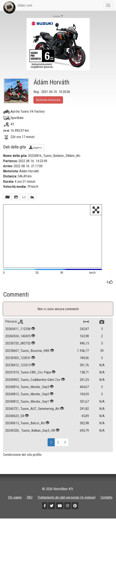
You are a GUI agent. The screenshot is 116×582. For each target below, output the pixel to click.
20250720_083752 (18, 352)
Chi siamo (15, 506)
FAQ (29, 506)
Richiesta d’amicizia (48, 100)
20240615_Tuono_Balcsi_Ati (25, 432)
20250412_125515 (18, 374)
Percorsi (14, 330)
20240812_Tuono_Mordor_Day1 (27, 410)
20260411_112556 (18, 338)
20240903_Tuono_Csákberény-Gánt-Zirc (32, 388)
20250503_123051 (18, 367)
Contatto (106, 506)
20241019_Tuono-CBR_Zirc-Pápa (28, 381)
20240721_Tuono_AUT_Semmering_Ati (32, 417)
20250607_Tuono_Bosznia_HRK (27, 359)
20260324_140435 (18, 345)
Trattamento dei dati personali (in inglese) (66, 506)
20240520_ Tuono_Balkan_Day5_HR (30, 439)
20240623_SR (14, 425)
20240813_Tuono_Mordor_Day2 (27, 403)
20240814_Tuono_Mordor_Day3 (27, 396)
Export (35, 147)
